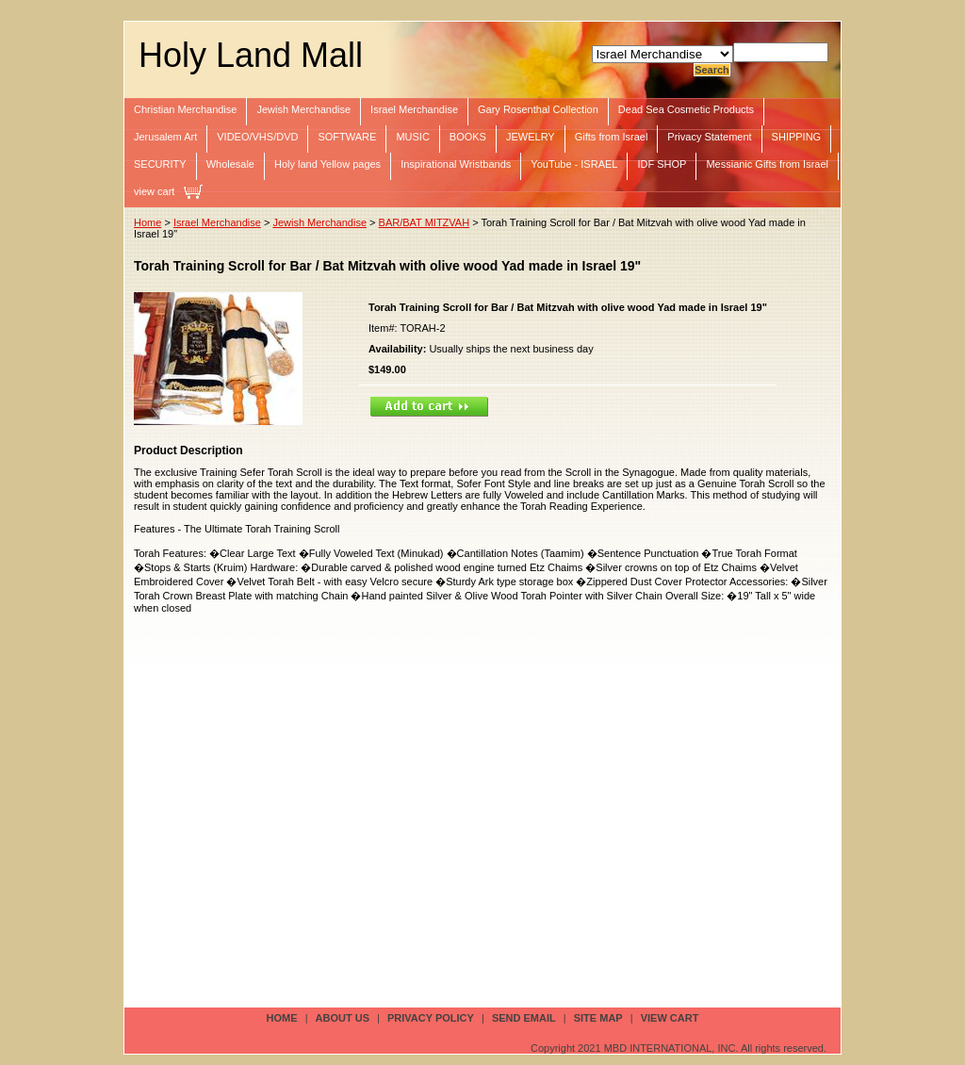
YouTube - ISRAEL (574, 164)
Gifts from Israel (611, 136)
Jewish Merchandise (303, 109)
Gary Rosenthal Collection (538, 109)
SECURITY (160, 164)
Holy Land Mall (251, 55)
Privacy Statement (709, 136)
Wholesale (230, 164)
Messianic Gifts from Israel (767, 164)
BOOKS (468, 136)
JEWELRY (530, 136)
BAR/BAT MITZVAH (424, 222)
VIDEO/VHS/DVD (257, 136)
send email (524, 1018)
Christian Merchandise (185, 109)
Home (147, 222)
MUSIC (412, 136)
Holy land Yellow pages (327, 164)
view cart (154, 191)
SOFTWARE (347, 136)
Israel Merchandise (414, 109)
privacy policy (430, 1018)
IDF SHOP (661, 164)
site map (598, 1018)
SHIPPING (797, 136)
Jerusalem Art (165, 136)
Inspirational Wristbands (456, 164)
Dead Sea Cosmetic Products (686, 109)
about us (342, 1018)
